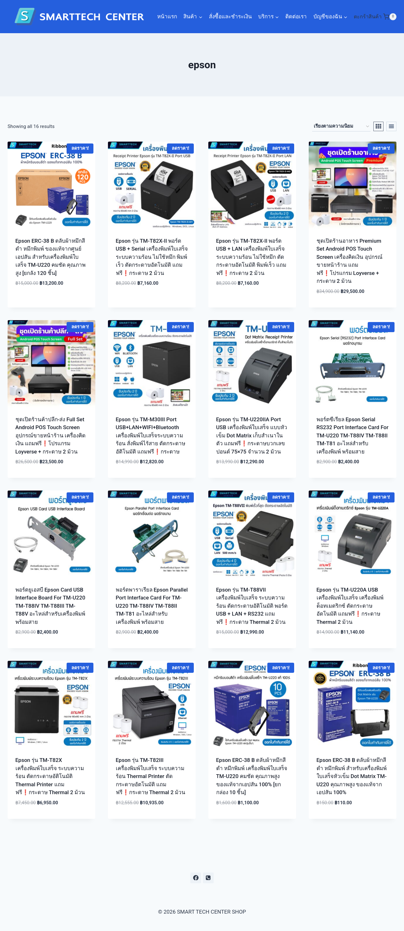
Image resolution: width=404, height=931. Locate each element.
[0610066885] (208, 878)
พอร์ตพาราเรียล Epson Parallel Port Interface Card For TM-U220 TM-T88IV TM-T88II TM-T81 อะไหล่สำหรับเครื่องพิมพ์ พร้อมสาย (152, 606)
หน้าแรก (167, 16)
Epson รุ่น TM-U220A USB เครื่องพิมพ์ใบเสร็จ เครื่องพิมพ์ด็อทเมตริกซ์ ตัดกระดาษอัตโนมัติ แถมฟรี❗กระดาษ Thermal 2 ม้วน (350, 606)
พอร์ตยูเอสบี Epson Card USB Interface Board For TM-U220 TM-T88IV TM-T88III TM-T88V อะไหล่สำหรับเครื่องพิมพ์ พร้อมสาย (50, 606)
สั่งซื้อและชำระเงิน (230, 16)
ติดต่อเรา (296, 16)
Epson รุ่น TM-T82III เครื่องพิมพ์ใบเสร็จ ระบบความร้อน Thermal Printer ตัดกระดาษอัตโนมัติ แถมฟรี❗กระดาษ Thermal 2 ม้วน (151, 776)
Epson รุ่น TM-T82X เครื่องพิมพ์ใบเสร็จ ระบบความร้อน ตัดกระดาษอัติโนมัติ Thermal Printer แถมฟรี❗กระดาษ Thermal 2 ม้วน (50, 776)
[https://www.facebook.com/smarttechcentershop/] (195, 878)
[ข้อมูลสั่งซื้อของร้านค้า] (341, 126)
